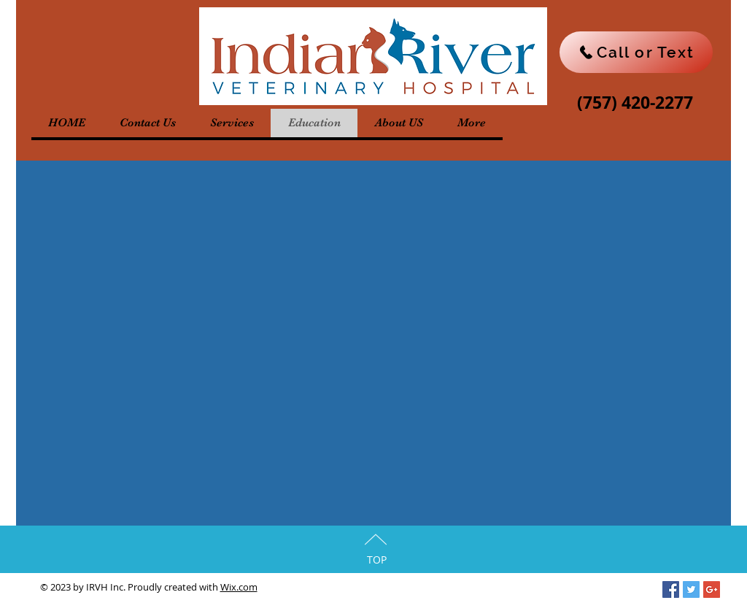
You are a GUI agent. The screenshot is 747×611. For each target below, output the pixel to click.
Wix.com (239, 586)
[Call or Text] (636, 52)
